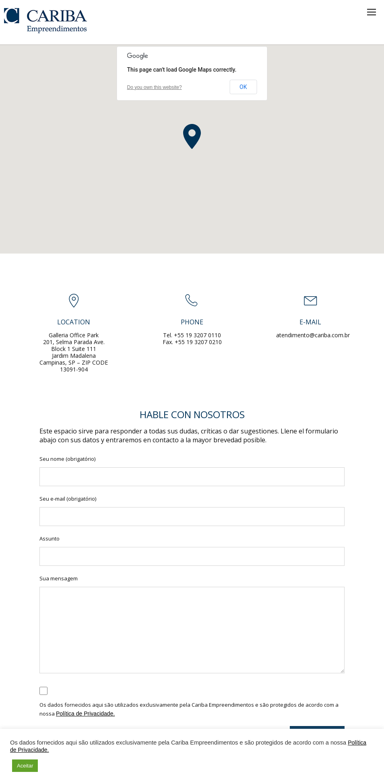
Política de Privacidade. (85, 713)
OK (243, 87)
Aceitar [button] (25, 766)
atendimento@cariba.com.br (313, 335)
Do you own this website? (154, 87)
